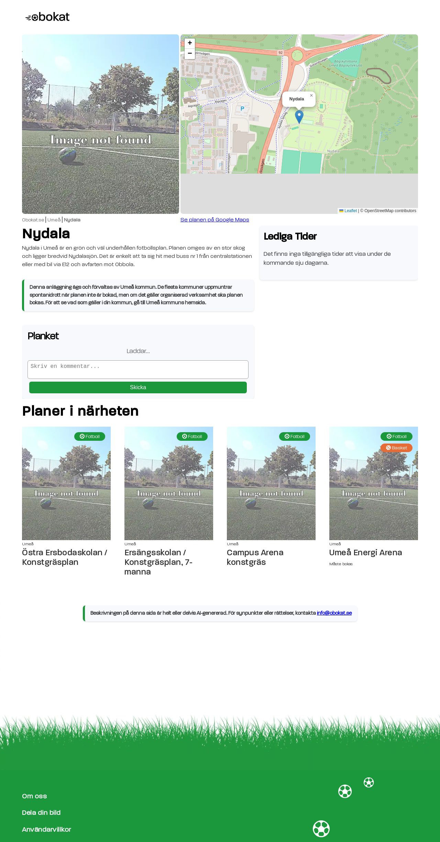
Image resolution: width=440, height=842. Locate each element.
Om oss (34, 796)
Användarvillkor (46, 829)
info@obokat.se (334, 616)
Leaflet (348, 210)
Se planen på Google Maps (214, 220)
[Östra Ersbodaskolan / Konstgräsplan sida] (66, 486)
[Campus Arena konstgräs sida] (271, 486)
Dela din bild (41, 813)
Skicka (138, 390)
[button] (299, 117)
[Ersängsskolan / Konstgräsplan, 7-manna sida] (168, 486)
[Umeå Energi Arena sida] (373, 486)
